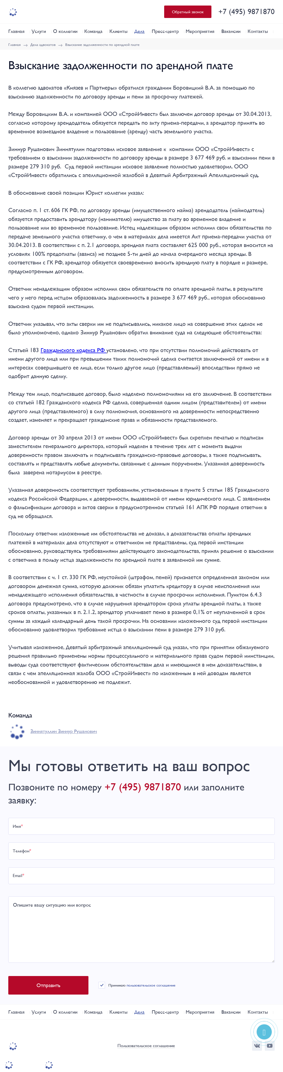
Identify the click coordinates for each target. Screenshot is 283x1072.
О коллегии (65, 31)
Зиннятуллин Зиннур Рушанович (63, 731)
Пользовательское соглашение (146, 1046)
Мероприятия (200, 31)
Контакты (258, 31)
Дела (139, 31)
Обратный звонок (188, 11)
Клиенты (118, 31)
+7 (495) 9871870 (246, 11)
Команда (93, 31)
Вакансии (230, 31)
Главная (16, 31)
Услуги (39, 31)
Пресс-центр (165, 31)
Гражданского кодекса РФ (73, 350)
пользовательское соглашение (151, 985)
